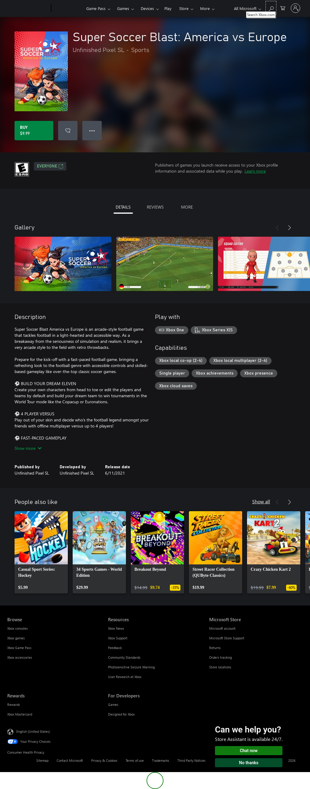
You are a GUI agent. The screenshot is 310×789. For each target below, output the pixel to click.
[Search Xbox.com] (270, 8)
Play (167, 8)
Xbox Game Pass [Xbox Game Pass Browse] (19, 648)
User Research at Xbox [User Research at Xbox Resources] (124, 677)
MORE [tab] (187, 207)
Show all (261, 501)
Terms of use (135, 760)
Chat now (249, 750)
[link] (41, 552)
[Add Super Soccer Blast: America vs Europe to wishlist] (68, 130)
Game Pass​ (96, 8)
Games (123, 8)
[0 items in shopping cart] (282, 8)
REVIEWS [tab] (155, 207)
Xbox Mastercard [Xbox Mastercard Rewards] (19, 714)
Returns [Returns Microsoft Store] (215, 648)
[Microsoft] (28, 8)
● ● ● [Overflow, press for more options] (92, 130)
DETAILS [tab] (123, 207)
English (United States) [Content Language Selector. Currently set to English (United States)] (33, 731)
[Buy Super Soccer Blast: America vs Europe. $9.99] (34, 130)
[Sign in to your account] (295, 8)
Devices (147, 8)
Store (184, 8)
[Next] (289, 227)
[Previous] (277, 227)
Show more (28, 448)
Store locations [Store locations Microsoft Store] (220, 667)
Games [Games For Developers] (113, 704)
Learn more (255, 171)
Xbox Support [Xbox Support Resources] (117, 638)
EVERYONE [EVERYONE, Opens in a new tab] (50, 166)
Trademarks (160, 760)
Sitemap (42, 760)
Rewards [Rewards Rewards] (13, 704)
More (205, 8)
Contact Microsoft (70, 760)
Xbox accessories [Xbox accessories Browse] (19, 657)
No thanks (249, 762)
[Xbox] (68, 8)
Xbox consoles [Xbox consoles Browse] (17, 628)
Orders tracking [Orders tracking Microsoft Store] (220, 657)
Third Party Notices (191, 760)
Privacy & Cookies (104, 760)
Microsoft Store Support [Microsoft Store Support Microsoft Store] (226, 638)
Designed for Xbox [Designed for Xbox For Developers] (121, 714)
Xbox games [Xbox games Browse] (16, 638)
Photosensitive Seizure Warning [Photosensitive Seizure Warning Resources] (131, 667)
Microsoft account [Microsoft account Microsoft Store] (222, 628)
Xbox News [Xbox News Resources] (116, 628)
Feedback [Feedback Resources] (115, 648)
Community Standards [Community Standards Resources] (124, 657)
